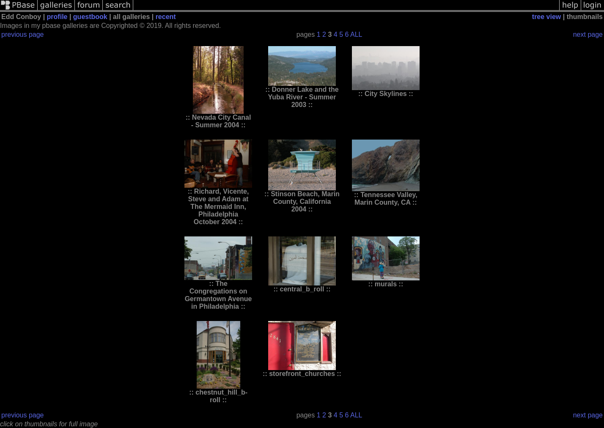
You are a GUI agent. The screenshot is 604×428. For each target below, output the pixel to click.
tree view (546, 16)
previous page (22, 34)
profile (57, 16)
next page (588, 34)
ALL (356, 34)
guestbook (90, 16)
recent (166, 16)
